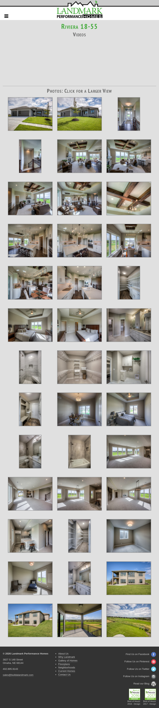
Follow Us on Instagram (139, 676)
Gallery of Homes (67, 660)
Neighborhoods (66, 667)
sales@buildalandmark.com (18, 675)
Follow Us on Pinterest (140, 661)
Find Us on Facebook (141, 654)
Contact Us (64, 674)
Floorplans (64, 664)
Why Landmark (66, 657)
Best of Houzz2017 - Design (149, 701)
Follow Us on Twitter (141, 669)
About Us (63, 653)
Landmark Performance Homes (79, 9)
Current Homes (66, 671)
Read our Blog (144, 683)
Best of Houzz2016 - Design (133, 701)
